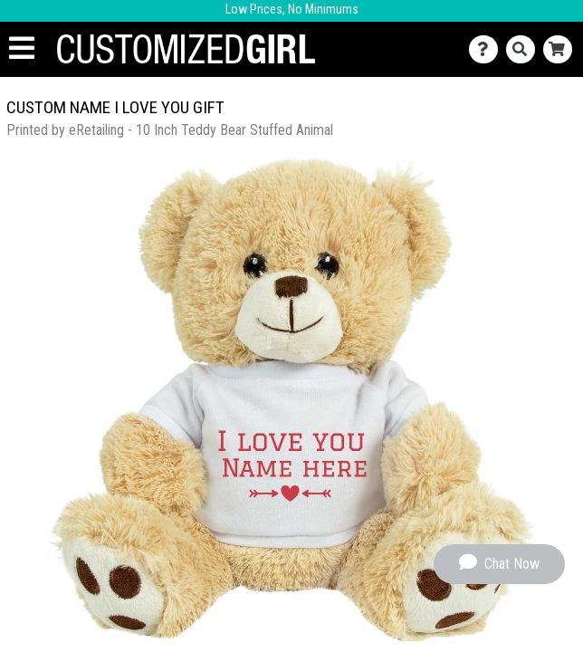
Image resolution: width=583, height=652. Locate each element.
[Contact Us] (487, 49)
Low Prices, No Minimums (291, 9)
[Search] (524, 49)
